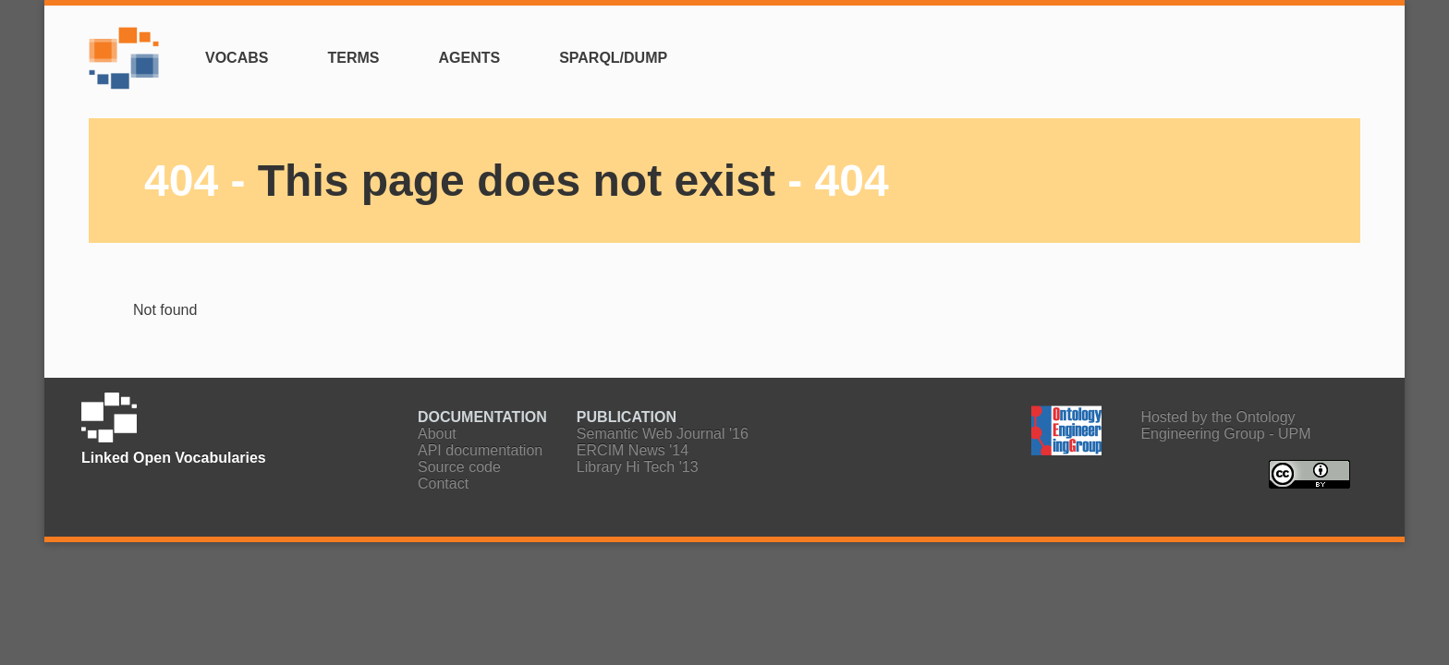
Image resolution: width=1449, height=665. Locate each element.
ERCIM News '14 (632, 450)
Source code (459, 467)
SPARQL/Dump (613, 58)
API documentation (480, 450)
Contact (443, 483)
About (437, 433)
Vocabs (236, 58)
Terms (353, 58)
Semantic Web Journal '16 (663, 433)
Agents (469, 58)
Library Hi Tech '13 (638, 467)
